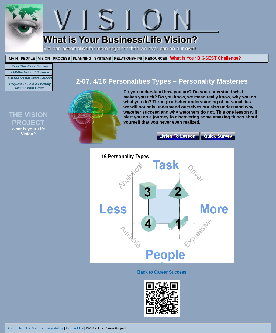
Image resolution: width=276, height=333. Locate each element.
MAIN (13, 58)
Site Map (31, 328)
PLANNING (82, 58)
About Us (14, 328)
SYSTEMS (102, 58)
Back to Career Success (161, 272)
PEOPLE (28, 58)
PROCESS (61, 58)
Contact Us (74, 328)
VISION (44, 58)
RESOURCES (156, 58)
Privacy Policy (52, 328)
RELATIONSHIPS (128, 58)
